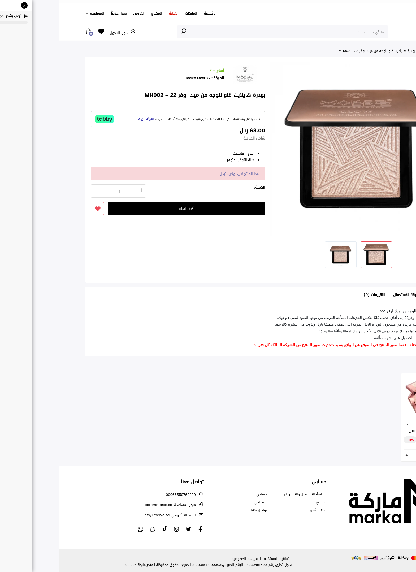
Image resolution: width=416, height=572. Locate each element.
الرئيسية (151, 13)
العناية (114, 13)
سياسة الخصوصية (185, 558)
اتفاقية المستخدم (218, 558)
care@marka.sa (111, 504)
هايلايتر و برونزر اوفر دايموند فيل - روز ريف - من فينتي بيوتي (367, 431)
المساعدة (38, 13)
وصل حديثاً (59, 13)
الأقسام (379, 31)
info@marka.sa (110, 515)
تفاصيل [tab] (374, 295)
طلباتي (262, 502)
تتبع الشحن (259, 510)
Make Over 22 (139, 78)
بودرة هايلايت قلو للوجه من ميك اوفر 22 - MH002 (317, 51)
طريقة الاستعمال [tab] (347, 295)
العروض (79, 13)
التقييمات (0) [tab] (315, 295)
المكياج (97, 13)
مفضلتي (201, 502)
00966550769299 (122, 494)
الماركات (132, 13)
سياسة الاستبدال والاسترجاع (246, 494)
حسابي (202, 494)
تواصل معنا (200, 510)
